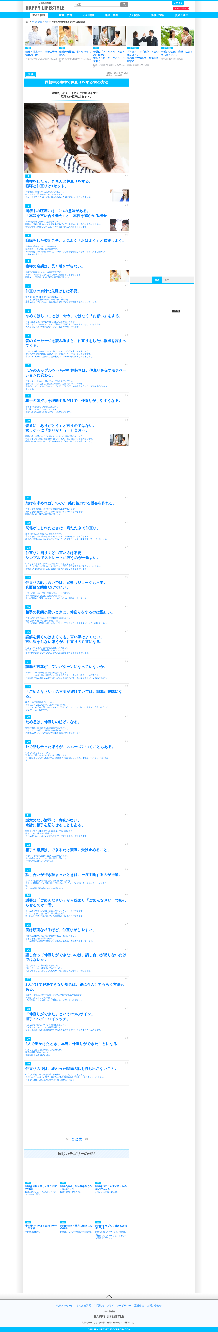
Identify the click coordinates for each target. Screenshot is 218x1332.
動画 (157, 280)
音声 (167, 280)
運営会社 (139, 1305)
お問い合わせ (154, 1305)
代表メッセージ (64, 1305)
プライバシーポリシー (119, 1305)
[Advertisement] (76, 472)
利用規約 (99, 1305)
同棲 (47, 22)
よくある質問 (83, 1305)
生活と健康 (37, 22)
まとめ (76, 1139)
